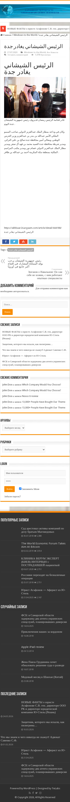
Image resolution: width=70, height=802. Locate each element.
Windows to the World (25, 35)
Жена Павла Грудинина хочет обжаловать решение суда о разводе (42, 663)
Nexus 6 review (30, 396)
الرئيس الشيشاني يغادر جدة (21, 250)
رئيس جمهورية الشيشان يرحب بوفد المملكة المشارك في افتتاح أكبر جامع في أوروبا (27, 262)
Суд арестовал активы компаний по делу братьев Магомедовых (42, 530)
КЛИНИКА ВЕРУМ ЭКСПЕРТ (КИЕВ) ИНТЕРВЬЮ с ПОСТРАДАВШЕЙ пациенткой (40, 562)
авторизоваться (21, 291)
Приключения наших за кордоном (41, 631)
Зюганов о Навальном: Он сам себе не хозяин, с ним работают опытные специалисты (43, 274)
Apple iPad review (32, 647)
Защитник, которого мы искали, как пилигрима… (27, 344)
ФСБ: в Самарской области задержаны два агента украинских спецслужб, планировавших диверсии (44, 619)
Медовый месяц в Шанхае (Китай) (42, 677)
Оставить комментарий (18, 55)
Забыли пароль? (12, 496)
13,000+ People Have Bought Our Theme (43, 401)
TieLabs (56, 788)
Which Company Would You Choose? (41, 384)
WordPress (29, 788)
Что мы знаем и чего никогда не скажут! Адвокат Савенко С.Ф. (34, 350)
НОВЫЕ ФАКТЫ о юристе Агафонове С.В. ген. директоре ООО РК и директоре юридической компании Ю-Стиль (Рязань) (32, 335)
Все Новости (52, 52)
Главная (5, 35)
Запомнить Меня (29, 489)
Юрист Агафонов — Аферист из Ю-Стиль (24, 355)
